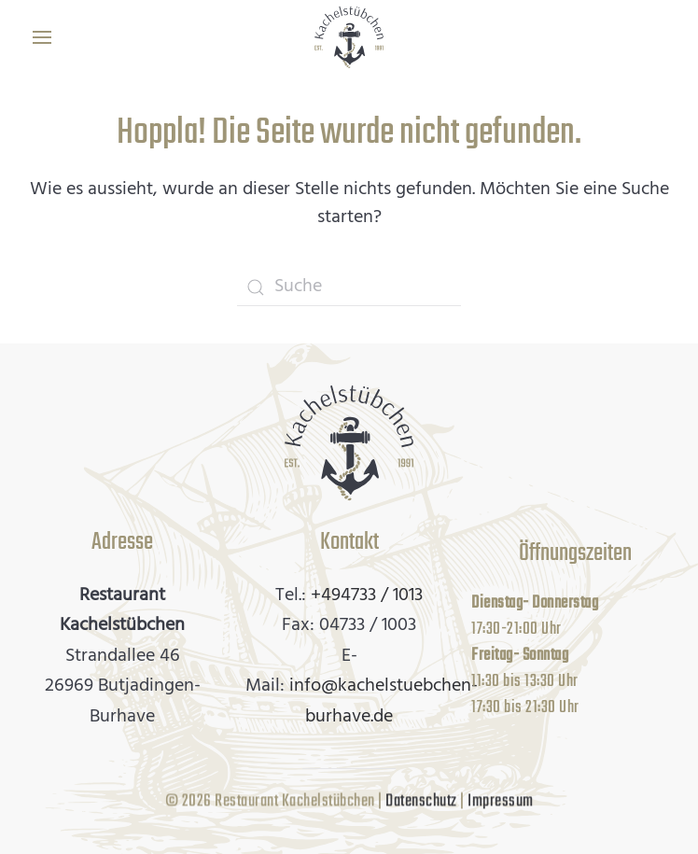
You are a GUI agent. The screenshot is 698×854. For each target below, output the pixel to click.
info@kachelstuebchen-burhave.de (383, 701)
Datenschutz (421, 800)
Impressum (501, 800)
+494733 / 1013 (367, 595)
